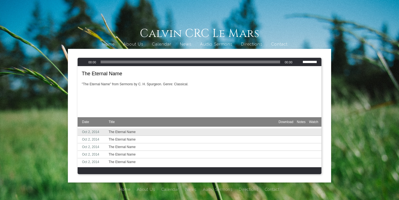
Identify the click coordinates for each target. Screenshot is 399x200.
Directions (251, 44)
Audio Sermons (216, 44)
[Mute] (298, 62)
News (185, 44)
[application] (199, 62)
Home (109, 44)
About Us (133, 44)
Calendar (161, 44)
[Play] (82, 62)
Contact (279, 44)
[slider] (190, 62)
